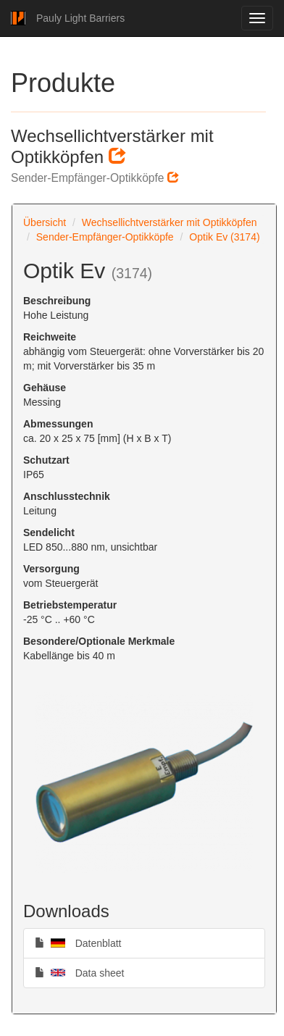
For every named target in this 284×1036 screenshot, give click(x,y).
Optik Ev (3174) (224, 237)
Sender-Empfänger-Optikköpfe (105, 237)
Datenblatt (78, 942)
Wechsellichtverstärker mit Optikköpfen (169, 222)
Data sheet (79, 972)
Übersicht (44, 222)
